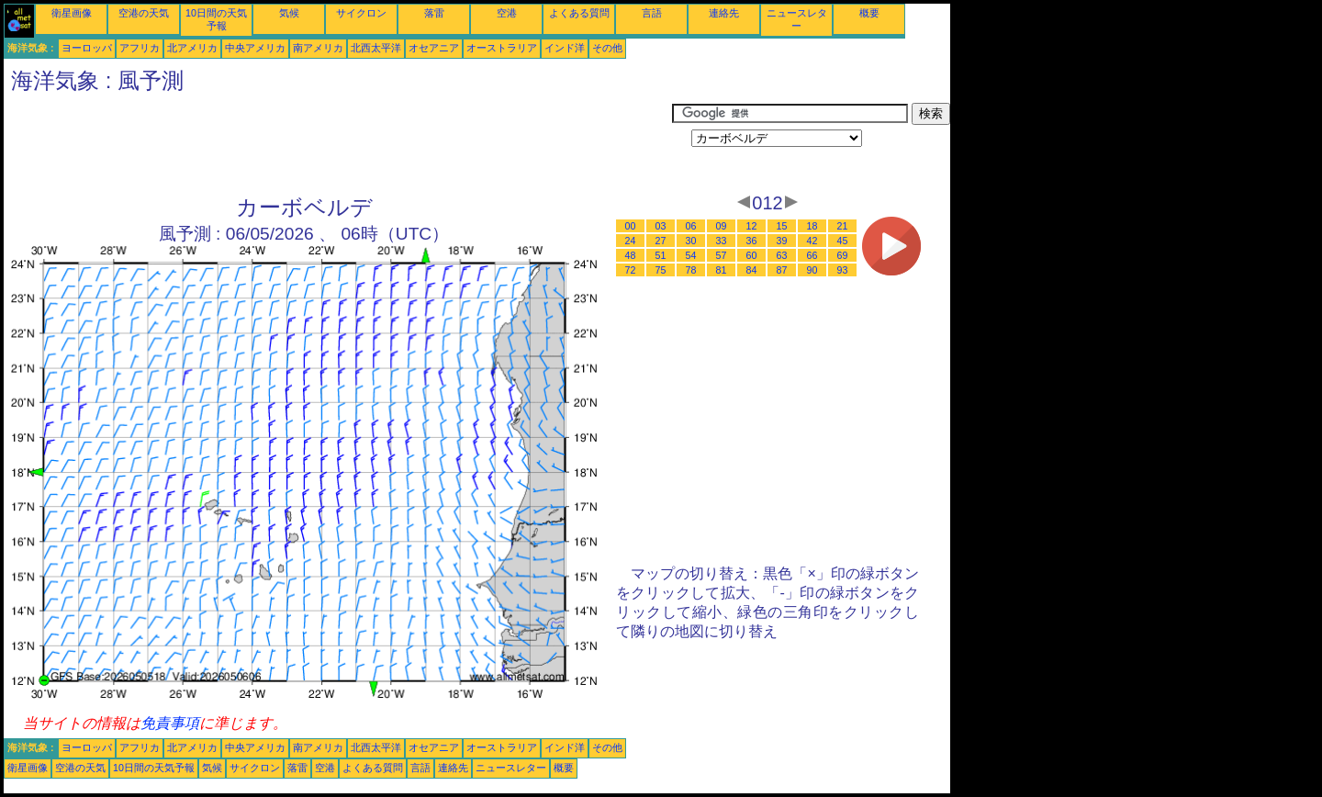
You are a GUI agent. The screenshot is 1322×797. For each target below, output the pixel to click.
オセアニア (434, 47)
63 (782, 255)
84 (751, 269)
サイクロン (361, 12)
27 (661, 240)
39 (782, 240)
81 (721, 269)
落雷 (434, 12)
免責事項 (169, 723)
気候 (289, 12)
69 (842, 255)
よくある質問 (579, 12)
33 (721, 240)
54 (691, 255)
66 (812, 255)
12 (751, 225)
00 (630, 225)
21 (842, 225)
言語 (652, 12)
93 (842, 269)
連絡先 (724, 12)
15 (782, 225)
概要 (869, 12)
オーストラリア (501, 47)
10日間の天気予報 (154, 767)
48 (630, 255)
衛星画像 (71, 12)
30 (691, 240)
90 (812, 269)
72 (630, 269)
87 (782, 269)
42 (812, 240)
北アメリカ (192, 47)
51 (661, 255)
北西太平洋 (376, 47)
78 (691, 269)
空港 (507, 12)
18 (812, 225)
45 (842, 240)
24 (630, 240)
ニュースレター (511, 767)
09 (721, 225)
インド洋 (564, 47)
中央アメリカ (255, 47)
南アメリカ (318, 47)
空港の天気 (143, 12)
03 (661, 225)
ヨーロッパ (87, 47)
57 (721, 255)
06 (691, 225)
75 (661, 269)
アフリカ (139, 47)
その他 (607, 47)
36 (751, 240)
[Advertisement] (338, 144)
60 (751, 255)
